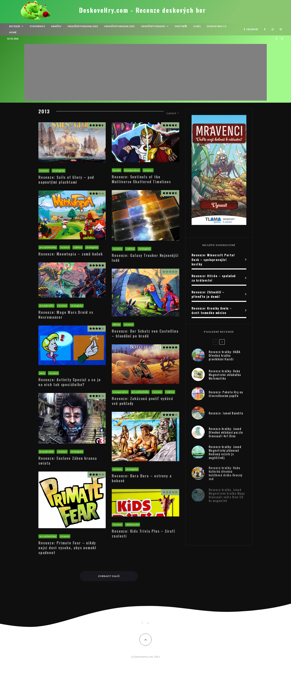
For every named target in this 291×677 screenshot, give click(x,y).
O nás (197, 26)
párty (42, 373)
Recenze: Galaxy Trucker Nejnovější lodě (145, 258)
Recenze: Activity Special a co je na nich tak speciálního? (69, 382)
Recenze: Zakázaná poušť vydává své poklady (142, 401)
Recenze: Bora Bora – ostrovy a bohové (142, 478)
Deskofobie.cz (216, 26)
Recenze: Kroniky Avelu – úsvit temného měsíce (212, 310)
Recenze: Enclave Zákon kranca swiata (67, 460)
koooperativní (131, 170)
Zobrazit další (109, 576)
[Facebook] (265, 29)
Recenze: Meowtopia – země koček (70, 253)
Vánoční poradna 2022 (82, 26)
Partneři (181, 26)
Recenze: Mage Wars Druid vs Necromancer (65, 314)
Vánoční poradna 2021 (119, 26)
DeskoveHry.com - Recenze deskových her (142, 10)
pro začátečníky (47, 247)
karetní (116, 170)
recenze (14, 26)
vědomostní (132, 524)
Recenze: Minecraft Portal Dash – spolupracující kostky (213, 259)
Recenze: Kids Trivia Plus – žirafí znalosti (143, 533)
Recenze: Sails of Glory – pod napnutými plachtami (66, 179)
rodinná (77, 247)
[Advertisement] (145, 72)
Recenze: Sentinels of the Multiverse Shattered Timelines (141, 179)
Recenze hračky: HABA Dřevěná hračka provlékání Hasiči (224, 356)
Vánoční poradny (153, 26)
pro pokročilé (46, 305)
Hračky (56, 26)
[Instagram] (273, 29)
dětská (116, 324)
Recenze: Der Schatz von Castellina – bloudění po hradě (145, 333)
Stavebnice (37, 26)
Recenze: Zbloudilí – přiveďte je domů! (208, 294)
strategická (58, 170)
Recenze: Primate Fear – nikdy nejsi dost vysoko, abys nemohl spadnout (67, 547)
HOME (13, 32)
